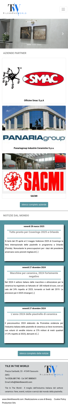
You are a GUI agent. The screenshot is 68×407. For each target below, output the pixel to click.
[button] (5, 34)
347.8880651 (30, 378)
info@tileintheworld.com (21, 382)
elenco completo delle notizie (34, 353)
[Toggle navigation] (63, 9)
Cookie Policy (60, 399)
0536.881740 (14, 378)
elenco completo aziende (34, 204)
